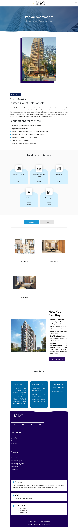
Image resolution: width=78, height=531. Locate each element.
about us (14, 438)
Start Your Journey (57, 359)
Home (28, 21)
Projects (34, 21)
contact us (14, 444)
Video (47, 222)
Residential (14, 467)
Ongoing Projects (16, 461)
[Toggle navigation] (75, 3)
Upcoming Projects (17, 464)
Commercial (15, 470)
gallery (13, 441)
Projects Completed (17, 458)
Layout (31, 222)
